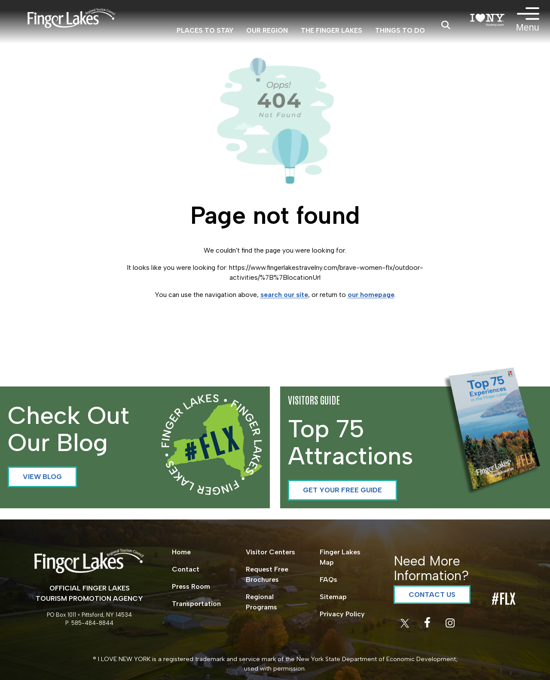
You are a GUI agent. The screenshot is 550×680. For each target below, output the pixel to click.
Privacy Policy (342, 614)
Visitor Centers (270, 552)
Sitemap (333, 597)
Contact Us (432, 594)
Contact (185, 569)
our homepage (371, 295)
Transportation (196, 604)
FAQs (328, 579)
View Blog (42, 477)
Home (181, 552)
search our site (284, 295)
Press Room (191, 586)
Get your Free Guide (342, 490)
